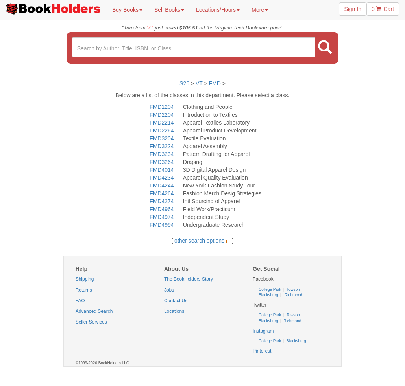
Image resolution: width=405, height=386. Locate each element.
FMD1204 (162, 107)
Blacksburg (268, 295)
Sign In (352, 9)
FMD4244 (162, 185)
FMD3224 (162, 146)
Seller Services (91, 322)
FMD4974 (162, 217)
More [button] (260, 10)
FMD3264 (162, 162)
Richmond (292, 295)
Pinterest (262, 351)
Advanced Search (94, 311)
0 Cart (383, 9)
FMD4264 (162, 193)
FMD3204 (162, 138)
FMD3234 (162, 154)
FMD (215, 83)
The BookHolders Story (188, 279)
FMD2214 (162, 122)
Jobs (169, 290)
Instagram (263, 331)
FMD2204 (162, 115)
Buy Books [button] (127, 10)
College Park (270, 289)
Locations (174, 311)
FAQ (80, 300)
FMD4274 (162, 201)
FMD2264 (162, 130)
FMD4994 (162, 225)
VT (200, 83)
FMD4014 (162, 170)
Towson (292, 289)
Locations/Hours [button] (218, 10)
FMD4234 (162, 178)
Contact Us (175, 300)
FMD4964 (162, 209)
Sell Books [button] (169, 10)
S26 (184, 83)
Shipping (85, 279)
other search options (202, 240)
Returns (84, 290)
